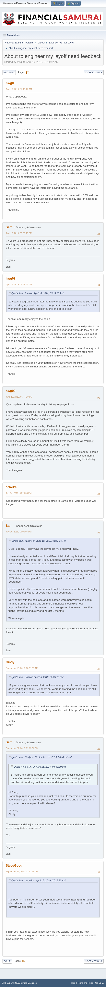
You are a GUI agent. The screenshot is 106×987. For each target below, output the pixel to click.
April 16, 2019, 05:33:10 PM (19, 233)
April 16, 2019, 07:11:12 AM (19, 89)
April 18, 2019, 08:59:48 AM (19, 284)
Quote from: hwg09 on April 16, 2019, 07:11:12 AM (38, 880)
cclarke (11, 487)
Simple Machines (28, 983)
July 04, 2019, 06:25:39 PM (18, 493)
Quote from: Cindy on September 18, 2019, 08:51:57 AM (41, 757)
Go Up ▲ (99, 983)
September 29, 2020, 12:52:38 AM (22, 871)
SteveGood (14, 865)
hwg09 (11, 83)
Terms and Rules (85, 983)
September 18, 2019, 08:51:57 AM (22, 668)
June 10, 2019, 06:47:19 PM (19, 397)
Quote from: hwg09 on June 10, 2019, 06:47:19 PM (38, 541)
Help (73, 983)
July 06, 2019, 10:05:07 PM (18, 531)
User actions (94, 72)
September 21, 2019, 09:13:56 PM (22, 748)
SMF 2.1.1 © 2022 (10, 983)
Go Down (9, 72)
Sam (9, 227)
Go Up (7, 961)
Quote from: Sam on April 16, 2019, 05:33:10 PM (37, 293)
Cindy (10, 662)
